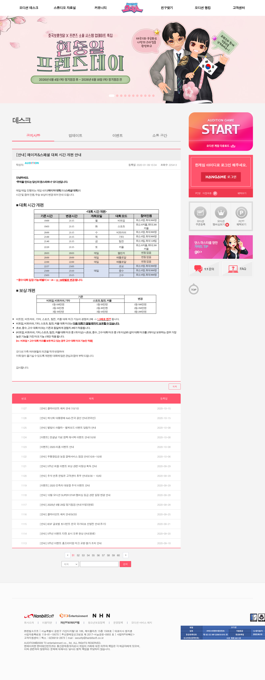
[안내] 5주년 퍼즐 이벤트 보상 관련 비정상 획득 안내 (68, 466)
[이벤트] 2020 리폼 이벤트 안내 (57, 447)
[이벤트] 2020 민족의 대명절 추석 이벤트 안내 (65, 485)
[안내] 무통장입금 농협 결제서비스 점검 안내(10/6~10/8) (71, 456)
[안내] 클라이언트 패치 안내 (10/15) (59, 408)
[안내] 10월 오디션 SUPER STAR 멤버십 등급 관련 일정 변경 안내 (75, 495)
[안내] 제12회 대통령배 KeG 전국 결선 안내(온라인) (68, 418)
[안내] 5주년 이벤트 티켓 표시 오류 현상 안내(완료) (67, 533)
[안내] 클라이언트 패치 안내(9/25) (58, 514)
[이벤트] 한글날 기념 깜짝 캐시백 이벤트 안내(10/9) (68, 437)
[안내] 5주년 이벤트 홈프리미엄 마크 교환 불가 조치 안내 (71, 543)
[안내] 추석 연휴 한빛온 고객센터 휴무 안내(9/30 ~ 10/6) (70, 476)
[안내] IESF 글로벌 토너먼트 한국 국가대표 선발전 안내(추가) (73, 524)
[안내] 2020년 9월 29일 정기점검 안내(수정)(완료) (67, 504)
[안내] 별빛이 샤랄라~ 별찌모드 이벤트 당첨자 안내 (68, 427)
